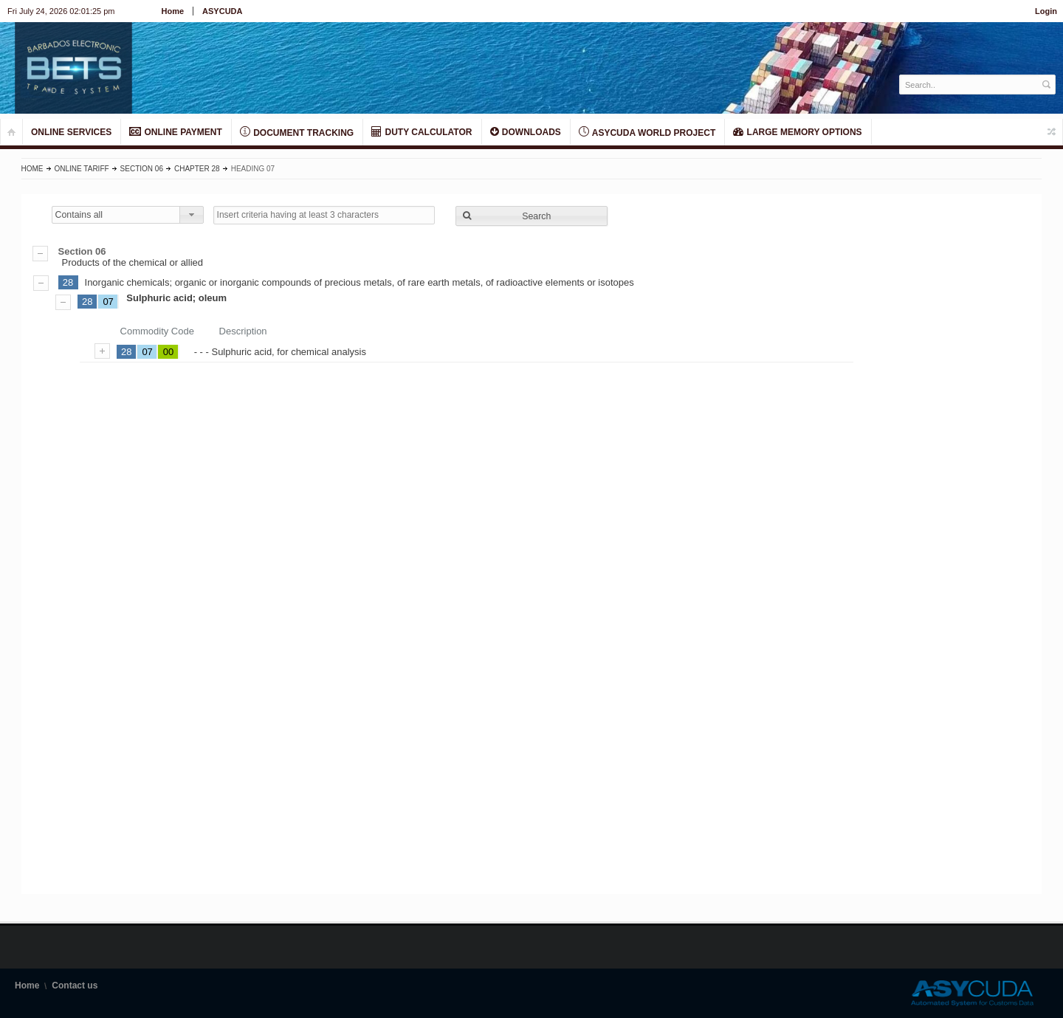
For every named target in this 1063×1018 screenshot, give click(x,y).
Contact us (74, 985)
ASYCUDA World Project (647, 132)
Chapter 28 (197, 169)
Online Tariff (82, 169)
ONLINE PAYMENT (175, 131)
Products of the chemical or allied (531, 257)
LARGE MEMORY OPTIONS (797, 131)
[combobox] (128, 215)
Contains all (79, 215)
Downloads (525, 131)
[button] (531, 216)
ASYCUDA (222, 11)
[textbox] (969, 84)
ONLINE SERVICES (71, 132)
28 (68, 282)
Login (1046, 11)
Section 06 (141, 169)
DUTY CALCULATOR (421, 131)
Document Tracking (297, 132)
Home (173, 11)
